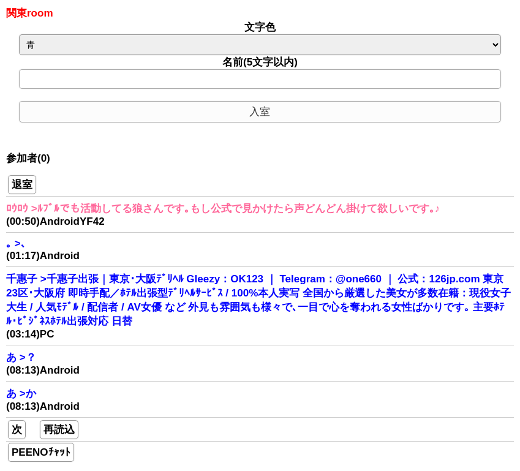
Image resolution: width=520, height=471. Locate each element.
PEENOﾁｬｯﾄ (41, 452)
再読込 (59, 429)
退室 (22, 184)
